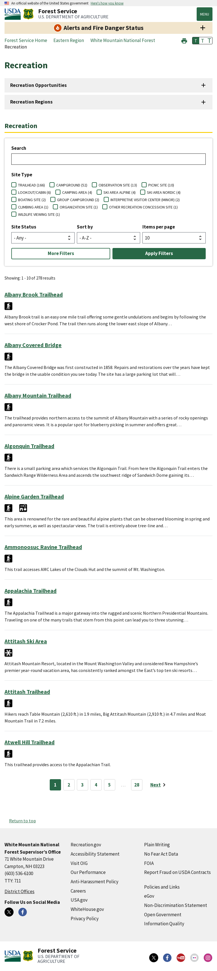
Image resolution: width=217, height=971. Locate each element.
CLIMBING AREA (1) (33, 207)
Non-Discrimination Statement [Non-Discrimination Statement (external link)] (175, 905)
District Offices (19, 891)
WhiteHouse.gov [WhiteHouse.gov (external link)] (87, 909)
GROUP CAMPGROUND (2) (78, 199)
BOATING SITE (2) (32, 199)
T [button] (195, 40)
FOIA (149, 863)
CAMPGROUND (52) (71, 185)
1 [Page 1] (55, 785)
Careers (78, 891)
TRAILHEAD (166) (31, 185)
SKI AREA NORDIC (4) (164, 192)
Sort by (85, 227)
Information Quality (164, 924)
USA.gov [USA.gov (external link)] (79, 900)
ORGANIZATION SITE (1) (79, 207)
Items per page (158, 227)
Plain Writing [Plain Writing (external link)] (157, 845)
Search (18, 148)
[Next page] (159, 784)
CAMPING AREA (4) (77, 192)
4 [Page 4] (96, 785)
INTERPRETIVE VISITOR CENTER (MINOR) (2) (145, 199)
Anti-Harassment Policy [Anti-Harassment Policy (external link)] (94, 881)
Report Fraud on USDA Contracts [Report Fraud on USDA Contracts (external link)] (177, 872)
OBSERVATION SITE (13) (118, 185)
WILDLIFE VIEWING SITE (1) (39, 214)
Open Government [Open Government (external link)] (162, 914)
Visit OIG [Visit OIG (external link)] (79, 863)
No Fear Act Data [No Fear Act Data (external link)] (161, 854)
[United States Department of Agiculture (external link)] (14, 14)
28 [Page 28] (136, 785)
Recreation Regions (31, 102)
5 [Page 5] (109, 785)
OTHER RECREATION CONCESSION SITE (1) (143, 207)
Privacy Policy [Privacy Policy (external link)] (85, 918)
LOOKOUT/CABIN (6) (34, 192)
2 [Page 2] (69, 785)
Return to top (22, 820)
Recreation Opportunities (38, 85)
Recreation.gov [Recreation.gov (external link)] (86, 845)
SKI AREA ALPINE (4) (119, 192)
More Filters (61, 253)
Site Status (23, 227)
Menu (204, 14)
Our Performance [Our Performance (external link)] (88, 872)
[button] (184, 40)
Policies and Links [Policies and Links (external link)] (162, 887)
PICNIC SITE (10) (161, 185)
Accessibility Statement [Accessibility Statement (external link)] (95, 854)
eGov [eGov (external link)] (149, 896)
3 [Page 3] (82, 785)
